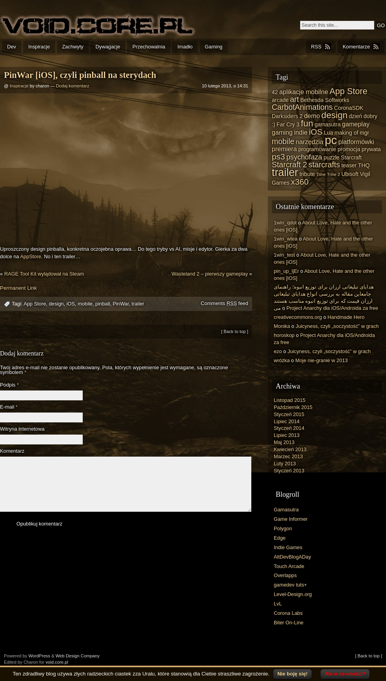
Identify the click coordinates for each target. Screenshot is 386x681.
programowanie (317, 149)
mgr (364, 133)
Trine (321, 174)
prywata (371, 149)
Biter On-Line (288, 622)
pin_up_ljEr (286, 271)
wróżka (282, 360)
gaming (282, 132)
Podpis (9, 385)
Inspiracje (39, 47)
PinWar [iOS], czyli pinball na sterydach (80, 75)
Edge (280, 538)
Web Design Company (78, 655)
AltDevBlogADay (292, 557)
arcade (280, 100)
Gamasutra (286, 510)
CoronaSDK (348, 108)
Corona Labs (288, 613)
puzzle (331, 157)
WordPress (39, 655)
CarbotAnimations (302, 107)
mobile (85, 304)
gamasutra (328, 124)
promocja (349, 149)
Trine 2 (333, 174)
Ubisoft (349, 174)
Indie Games (288, 547)
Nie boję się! (292, 674)
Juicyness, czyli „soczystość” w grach (337, 326)
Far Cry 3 (288, 124)
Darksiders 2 (287, 116)
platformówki (356, 141)
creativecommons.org (298, 317)
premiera (284, 148)
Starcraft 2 (289, 164)
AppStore (30, 256)
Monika (282, 326)
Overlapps (285, 575)
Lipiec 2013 (286, 435)
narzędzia (309, 141)
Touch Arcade (289, 566)
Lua (328, 133)
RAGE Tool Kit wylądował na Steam (44, 274)
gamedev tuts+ (290, 585)
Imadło (184, 47)
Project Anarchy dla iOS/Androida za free (332, 308)
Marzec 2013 (288, 456)
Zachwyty (73, 47)
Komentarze (356, 47)
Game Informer (291, 519)
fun (307, 123)
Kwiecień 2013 (290, 449)
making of (346, 133)
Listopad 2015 (289, 400)
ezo (278, 351)
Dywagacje (108, 47)
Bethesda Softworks (324, 100)
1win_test (284, 255)
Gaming (214, 47)
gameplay (355, 124)
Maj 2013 (284, 442)
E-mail (9, 407)
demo (312, 115)
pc (331, 139)
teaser (349, 165)
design (56, 304)
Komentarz (12, 451)
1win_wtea (285, 239)
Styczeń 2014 (289, 428)
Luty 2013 (285, 463)
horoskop (284, 335)
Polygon (283, 528)
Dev (11, 47)
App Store (35, 304)
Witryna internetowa (22, 429)
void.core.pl (57, 662)
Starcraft (351, 157)
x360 (300, 181)
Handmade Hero (346, 317)
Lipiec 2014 (286, 421)
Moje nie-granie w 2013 (321, 360)
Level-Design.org (293, 594)
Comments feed (224, 303)
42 (275, 92)
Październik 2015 (293, 407)
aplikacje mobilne (303, 91)
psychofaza (304, 157)
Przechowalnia (148, 47)
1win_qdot (285, 223)
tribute (307, 174)
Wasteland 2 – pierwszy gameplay (210, 274)
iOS (71, 304)
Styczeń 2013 (289, 471)
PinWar (121, 304)
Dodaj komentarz (72, 85)
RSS (316, 47)
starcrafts (324, 164)
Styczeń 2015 (289, 414)
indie (301, 132)
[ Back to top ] (234, 331)
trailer (138, 304)
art (294, 99)
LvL (278, 604)
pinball (102, 304)
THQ (363, 165)
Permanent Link (18, 288)
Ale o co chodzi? (345, 674)
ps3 (278, 156)
